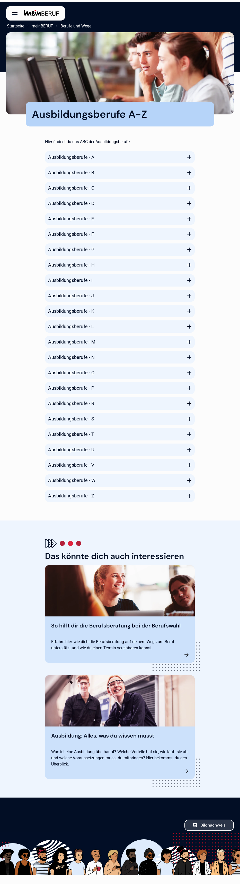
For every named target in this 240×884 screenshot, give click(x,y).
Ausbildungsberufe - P (71, 386)
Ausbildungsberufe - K (71, 309)
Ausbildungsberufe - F (71, 232)
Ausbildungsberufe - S (71, 416)
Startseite (14, 24)
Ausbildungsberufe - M (71, 339)
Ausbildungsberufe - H (71, 263)
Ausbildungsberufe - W (71, 478)
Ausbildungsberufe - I (70, 278)
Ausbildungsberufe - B (71, 170)
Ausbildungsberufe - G (71, 247)
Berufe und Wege (75, 24)
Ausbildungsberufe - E (71, 216)
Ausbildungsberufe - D (71, 201)
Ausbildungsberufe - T (71, 432)
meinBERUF (41, 24)
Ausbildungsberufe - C (71, 186)
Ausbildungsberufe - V (71, 463)
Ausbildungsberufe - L (71, 324)
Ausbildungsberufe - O (71, 370)
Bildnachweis (213, 823)
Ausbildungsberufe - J (71, 293)
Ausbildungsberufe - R (71, 401)
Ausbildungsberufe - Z (71, 493)
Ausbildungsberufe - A (71, 155)
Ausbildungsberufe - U (71, 447)
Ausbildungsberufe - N (71, 355)
